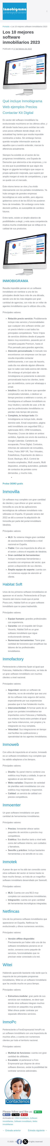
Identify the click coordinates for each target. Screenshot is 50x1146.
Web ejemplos (14, 107)
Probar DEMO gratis (13, 483)
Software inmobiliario (22, 1121)
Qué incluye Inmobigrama (22, 101)
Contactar (10, 113)
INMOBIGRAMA (15, 281)
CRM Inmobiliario (22, 1118)
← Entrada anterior (12, 1130)
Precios (31, 107)
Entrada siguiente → (37, 1130)
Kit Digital (26, 113)
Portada (6, 26)
